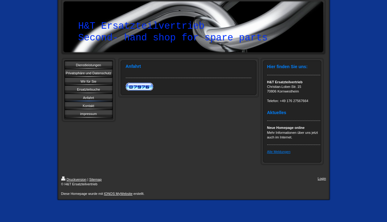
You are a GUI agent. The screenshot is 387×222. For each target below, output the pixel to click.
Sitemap (95, 179)
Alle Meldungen (279, 152)
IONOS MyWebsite (118, 193)
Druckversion (73, 179)
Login (322, 178)
